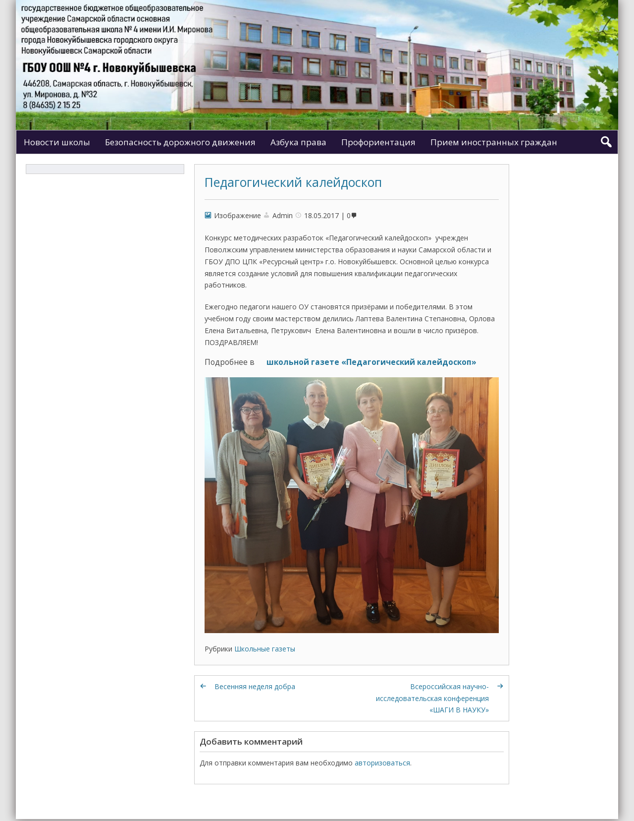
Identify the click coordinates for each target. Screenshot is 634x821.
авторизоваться (382, 762)
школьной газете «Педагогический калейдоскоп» (371, 362)
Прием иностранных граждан (493, 142)
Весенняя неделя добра (254, 686)
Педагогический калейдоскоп (293, 182)
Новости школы (57, 142)
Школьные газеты (264, 648)
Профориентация (378, 142)
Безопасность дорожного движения (180, 142)
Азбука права (298, 142)
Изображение (237, 215)
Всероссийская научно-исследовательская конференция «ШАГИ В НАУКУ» (432, 698)
